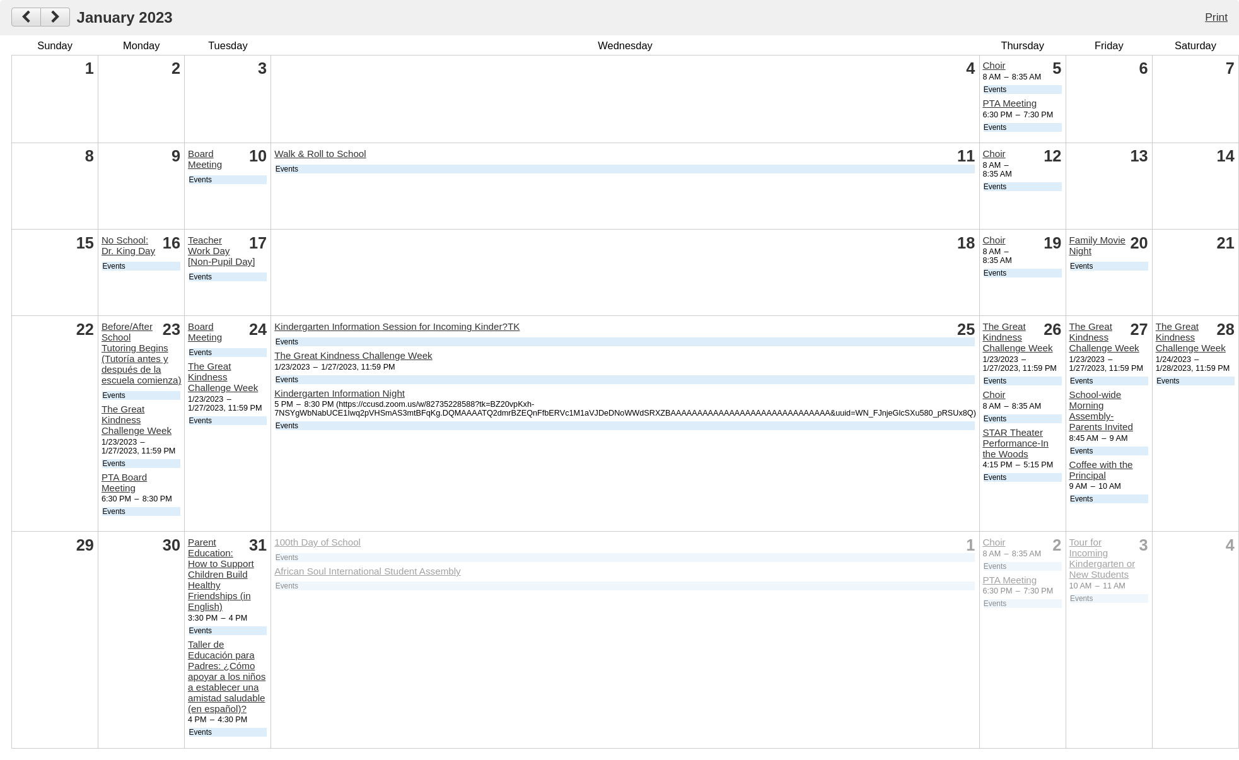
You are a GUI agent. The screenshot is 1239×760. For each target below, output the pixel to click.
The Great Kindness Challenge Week (137, 420)
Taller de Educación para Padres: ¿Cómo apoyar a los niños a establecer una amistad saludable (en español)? (226, 676)
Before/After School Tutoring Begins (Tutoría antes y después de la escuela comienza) (142, 353)
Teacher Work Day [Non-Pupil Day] (221, 251)
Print (1216, 17)
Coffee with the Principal (1101, 470)
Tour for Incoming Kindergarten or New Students (1102, 558)
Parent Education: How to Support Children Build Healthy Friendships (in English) (221, 574)
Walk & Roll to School (320, 153)
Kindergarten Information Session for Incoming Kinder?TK (397, 326)
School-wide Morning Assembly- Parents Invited (1101, 410)
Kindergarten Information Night (339, 393)
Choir (993, 65)
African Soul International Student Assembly (367, 571)
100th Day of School (317, 542)
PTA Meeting (1009, 103)
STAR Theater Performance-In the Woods (1015, 443)
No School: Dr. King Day (128, 245)
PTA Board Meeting (124, 482)
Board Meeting (205, 159)
